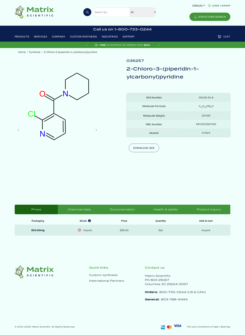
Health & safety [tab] (165, 209)
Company (58, 36)
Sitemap (225, 326)
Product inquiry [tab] (209, 209)
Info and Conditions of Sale (202, 326)
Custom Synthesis (83, 36)
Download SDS (144, 147)
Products (22, 36)
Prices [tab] (36, 209)
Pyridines (34, 52)
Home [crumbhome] (22, 52)
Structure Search (210, 17)
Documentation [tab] (122, 209)
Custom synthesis (103, 275)
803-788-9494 (174, 299)
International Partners (106, 281)
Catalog (197, 5)
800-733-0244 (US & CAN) (182, 292)
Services (40, 36)
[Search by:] (111, 12)
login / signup (221, 5)
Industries (110, 36)
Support (129, 36)
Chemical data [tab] (79, 209)
